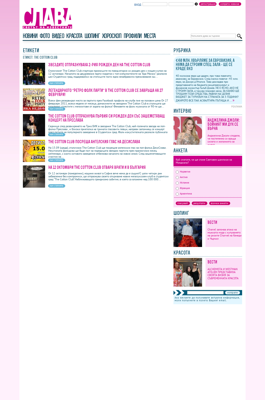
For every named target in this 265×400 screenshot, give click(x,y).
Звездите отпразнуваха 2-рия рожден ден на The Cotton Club (99, 64)
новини (30, 36)
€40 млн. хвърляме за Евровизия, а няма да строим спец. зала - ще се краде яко (205, 64)
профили (132, 36)
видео (58, 36)
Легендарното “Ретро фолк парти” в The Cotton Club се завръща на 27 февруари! (105, 92)
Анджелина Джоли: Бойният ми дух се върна (224, 124)
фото (45, 36)
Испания (182, 182)
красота (74, 36)
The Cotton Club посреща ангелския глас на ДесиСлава (94, 141)
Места (150, 36)
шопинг (92, 36)
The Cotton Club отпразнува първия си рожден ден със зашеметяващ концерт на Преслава (106, 118)
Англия (181, 177)
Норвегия (183, 171)
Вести (212, 222)
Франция (183, 188)
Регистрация (208, 3)
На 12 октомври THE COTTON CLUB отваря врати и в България (97, 167)
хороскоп (111, 36)
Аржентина (184, 193)
